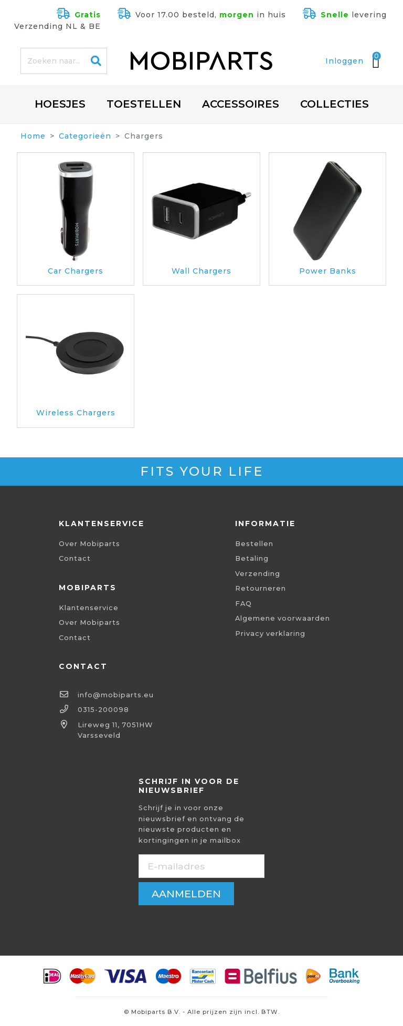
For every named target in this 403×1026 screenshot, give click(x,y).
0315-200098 (103, 710)
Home (33, 136)
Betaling (252, 558)
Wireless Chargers (75, 412)
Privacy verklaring (270, 633)
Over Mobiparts (89, 544)
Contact (75, 558)
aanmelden (186, 893)
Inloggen (344, 61)
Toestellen (144, 104)
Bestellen (254, 544)
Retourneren (260, 588)
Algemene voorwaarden (282, 618)
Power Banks (327, 271)
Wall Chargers (201, 271)
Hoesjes (60, 104)
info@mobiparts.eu (116, 695)
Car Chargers (75, 271)
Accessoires (240, 104)
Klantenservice (89, 608)
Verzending (257, 574)
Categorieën (85, 136)
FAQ (243, 604)
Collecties (334, 104)
